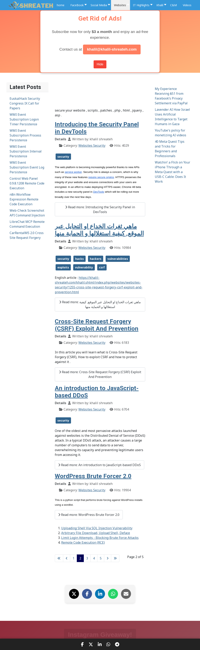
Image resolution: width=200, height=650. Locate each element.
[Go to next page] (107, 558)
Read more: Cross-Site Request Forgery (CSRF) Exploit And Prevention (100, 374)
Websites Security (91, 145)
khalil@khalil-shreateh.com (112, 49)
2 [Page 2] (80, 558)
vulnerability (84, 267)
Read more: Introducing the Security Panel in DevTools (100, 209)
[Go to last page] (115, 558)
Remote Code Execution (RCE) (83, 542)
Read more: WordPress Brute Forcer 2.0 (88, 514)
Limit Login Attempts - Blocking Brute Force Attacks (100, 537)
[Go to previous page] (66, 558)
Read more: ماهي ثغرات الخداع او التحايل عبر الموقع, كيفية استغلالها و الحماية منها (100, 304)
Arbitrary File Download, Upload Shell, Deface (95, 533)
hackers (95, 259)
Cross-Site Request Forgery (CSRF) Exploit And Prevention (96, 325)
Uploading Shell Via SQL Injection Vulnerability (96, 528)
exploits (63, 267)
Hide (100, 64)
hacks (79, 259)
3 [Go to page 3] (87, 558)
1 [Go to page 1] (73, 558)
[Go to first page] (59, 558)
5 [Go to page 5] (101, 558)
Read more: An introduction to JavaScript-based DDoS (99, 465)
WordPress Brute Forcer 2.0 (93, 476)
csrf (102, 267)
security (63, 157)
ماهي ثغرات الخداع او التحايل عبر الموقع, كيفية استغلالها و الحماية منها (99, 230)
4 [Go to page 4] (94, 558)
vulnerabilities (117, 259)
